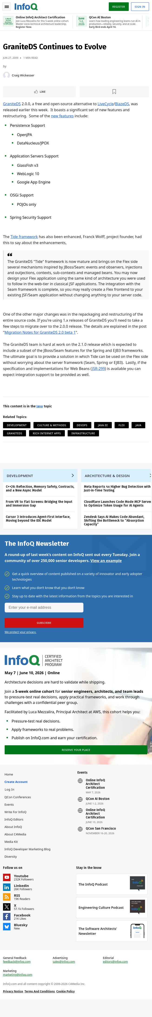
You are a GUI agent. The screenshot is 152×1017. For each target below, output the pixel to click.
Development (17, 432)
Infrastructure (84, 440)
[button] (44, 634)
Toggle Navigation (7, 7)
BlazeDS (123, 105)
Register (118, 6)
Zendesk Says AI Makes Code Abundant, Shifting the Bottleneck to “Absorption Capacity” (115, 530)
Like (43, 93)
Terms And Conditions (40, 1008)
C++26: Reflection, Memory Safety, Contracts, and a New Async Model (41, 498)
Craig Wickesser (24, 76)
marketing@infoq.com (18, 991)
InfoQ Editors (14, 833)
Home (9, 788)
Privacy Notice (14, 1008)
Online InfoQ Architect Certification (95, 797)
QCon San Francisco (101, 842)
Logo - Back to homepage (27, 6)
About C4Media (16, 848)
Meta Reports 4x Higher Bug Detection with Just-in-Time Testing (118, 498)
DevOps (83, 432)
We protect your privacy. (20, 643)
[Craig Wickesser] (7, 76)
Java (40, 413)
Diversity (11, 870)
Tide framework (25, 238)
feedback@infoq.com (17, 978)
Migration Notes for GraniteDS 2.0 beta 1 (40, 339)
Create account (16, 795)
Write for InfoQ (16, 825)
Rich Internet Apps (48, 440)
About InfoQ (14, 840)
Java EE (104, 432)
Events (9, 818)
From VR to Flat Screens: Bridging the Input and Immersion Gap (40, 513)
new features (63, 117)
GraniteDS (12, 105)
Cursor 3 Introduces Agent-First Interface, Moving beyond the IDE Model (39, 528)
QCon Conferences (18, 810)
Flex (122, 432)
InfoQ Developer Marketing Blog (28, 862)
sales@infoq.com (64, 978)
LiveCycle (106, 105)
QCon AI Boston (97, 812)
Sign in (139, 6)
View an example (106, 572)
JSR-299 (109, 375)
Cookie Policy (66, 1008)
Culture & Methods (52, 432)
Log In (10, 803)
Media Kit (11, 855)
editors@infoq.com (115, 978)
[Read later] (114, 93)
